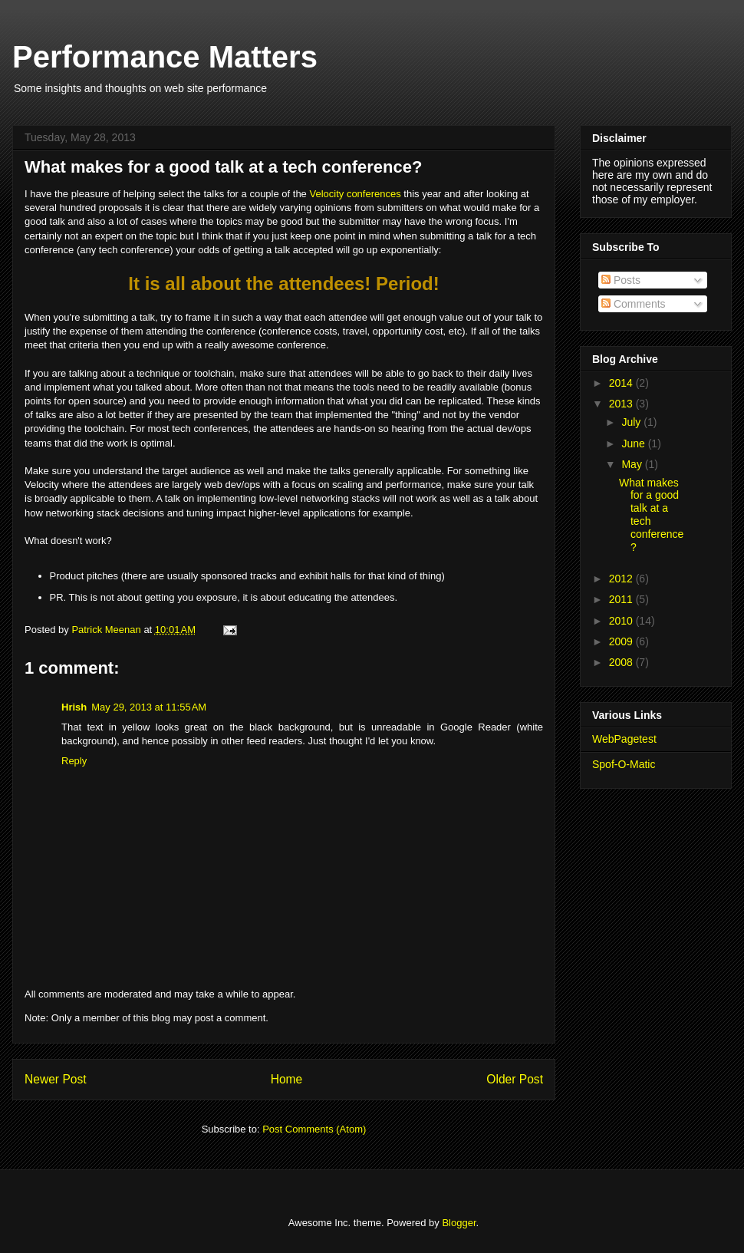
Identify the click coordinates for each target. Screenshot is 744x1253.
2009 (622, 641)
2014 (622, 383)
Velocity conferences (354, 193)
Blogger (459, 1222)
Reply (74, 761)
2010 (622, 621)
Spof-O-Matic (623, 764)
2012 (622, 578)
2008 (622, 662)
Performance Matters (165, 57)
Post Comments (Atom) (314, 1129)
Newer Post (56, 1079)
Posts (620, 280)
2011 (622, 599)
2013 (622, 403)
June (634, 443)
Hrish (74, 707)
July (632, 422)
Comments (633, 304)
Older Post (514, 1079)
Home (287, 1079)
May (632, 464)
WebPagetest (624, 739)
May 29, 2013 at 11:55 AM (148, 707)
